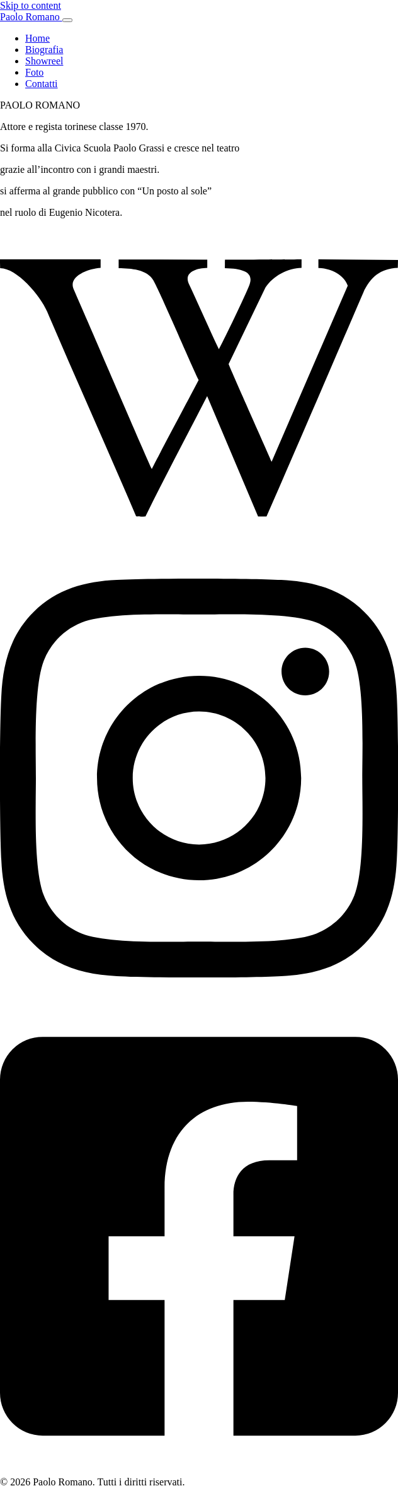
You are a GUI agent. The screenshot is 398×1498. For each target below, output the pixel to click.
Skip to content (30, 5)
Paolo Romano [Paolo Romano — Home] (31, 16)
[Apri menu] (67, 20)
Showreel (44, 61)
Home (37, 38)
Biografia (44, 49)
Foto (34, 72)
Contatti (41, 83)
